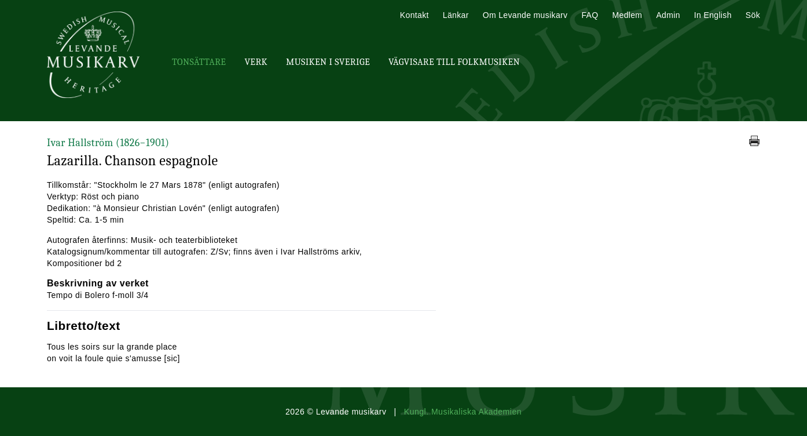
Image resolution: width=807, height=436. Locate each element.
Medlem (627, 15)
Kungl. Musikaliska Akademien (463, 411)
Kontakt (414, 15)
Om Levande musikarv (525, 15)
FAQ (589, 15)
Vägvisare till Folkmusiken (454, 62)
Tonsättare (199, 62)
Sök (753, 15)
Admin (668, 15)
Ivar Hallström (108, 143)
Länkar (456, 15)
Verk (255, 62)
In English (713, 15)
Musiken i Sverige (328, 62)
